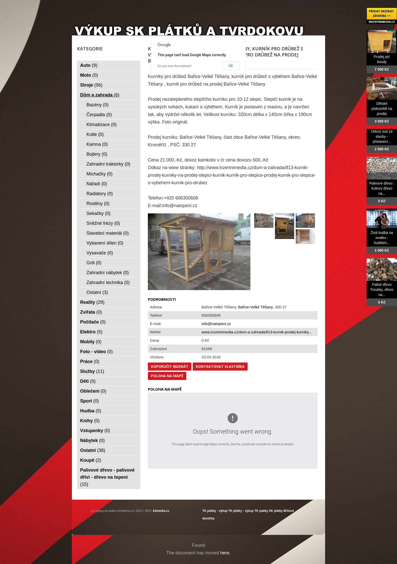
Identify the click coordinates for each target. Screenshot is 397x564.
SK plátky (276, 511)
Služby (92, 371)
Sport (89, 401)
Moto (89, 75)
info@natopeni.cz (216, 323)
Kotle (95, 134)
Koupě (90, 460)
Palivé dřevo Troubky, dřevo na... (381, 290)
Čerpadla (99, 114)
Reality (92, 302)
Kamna (97, 144)
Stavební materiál (108, 233)
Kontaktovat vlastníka (220, 366)
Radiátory (100, 193)
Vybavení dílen (105, 243)
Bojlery (97, 154)
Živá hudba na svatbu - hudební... (382, 238)
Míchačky (100, 173)
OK (230, 66)
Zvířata (91, 312)
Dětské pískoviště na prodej (381, 109)
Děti (88, 381)
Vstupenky (95, 430)
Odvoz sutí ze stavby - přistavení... (382, 136)
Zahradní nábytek (108, 272)
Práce (90, 361)
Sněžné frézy (103, 223)
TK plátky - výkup (214, 511)
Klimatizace (102, 124)
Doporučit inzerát (169, 366)
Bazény (98, 104)
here (224, 552)
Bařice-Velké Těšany (255, 307)
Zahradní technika (108, 282)
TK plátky (261, 511)
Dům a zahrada (100, 94)
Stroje (91, 85)
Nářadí (97, 183)
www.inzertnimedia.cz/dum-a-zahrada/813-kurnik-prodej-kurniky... (257, 332)
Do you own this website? (175, 66)
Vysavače (100, 252)
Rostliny (98, 203)
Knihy (90, 420)
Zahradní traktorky (108, 164)
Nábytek (92, 440)
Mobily (91, 341)
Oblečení (93, 391)
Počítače (93, 322)
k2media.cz (161, 511)
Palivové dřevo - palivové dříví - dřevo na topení (107, 477)
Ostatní (97, 292)
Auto (88, 65)
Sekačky (99, 213)
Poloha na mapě (167, 375)
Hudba (90, 410)
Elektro (91, 331)
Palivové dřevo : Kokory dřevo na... (381, 188)
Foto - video (96, 351)
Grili (94, 262)
